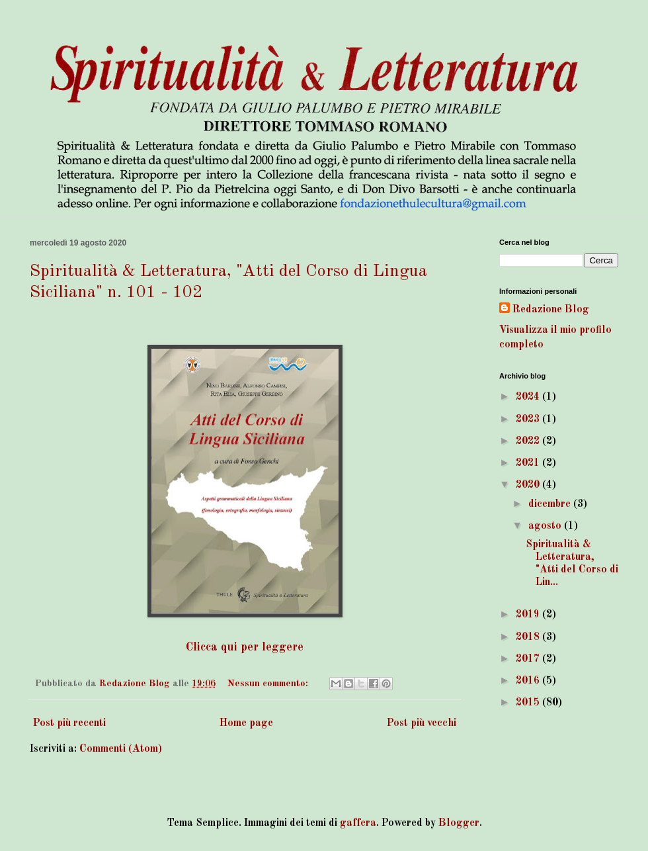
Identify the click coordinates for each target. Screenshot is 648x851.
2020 (529, 485)
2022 (529, 441)
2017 (529, 659)
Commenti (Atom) (120, 749)
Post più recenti (69, 723)
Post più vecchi (421, 723)
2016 (529, 681)
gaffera (358, 823)
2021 (529, 463)
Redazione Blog (550, 309)
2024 (529, 397)
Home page (246, 723)
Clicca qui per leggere (245, 647)
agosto (546, 526)
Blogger (458, 823)
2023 (529, 419)
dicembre (550, 504)
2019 (529, 614)
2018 (529, 637)
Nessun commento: (269, 683)
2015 (529, 702)
